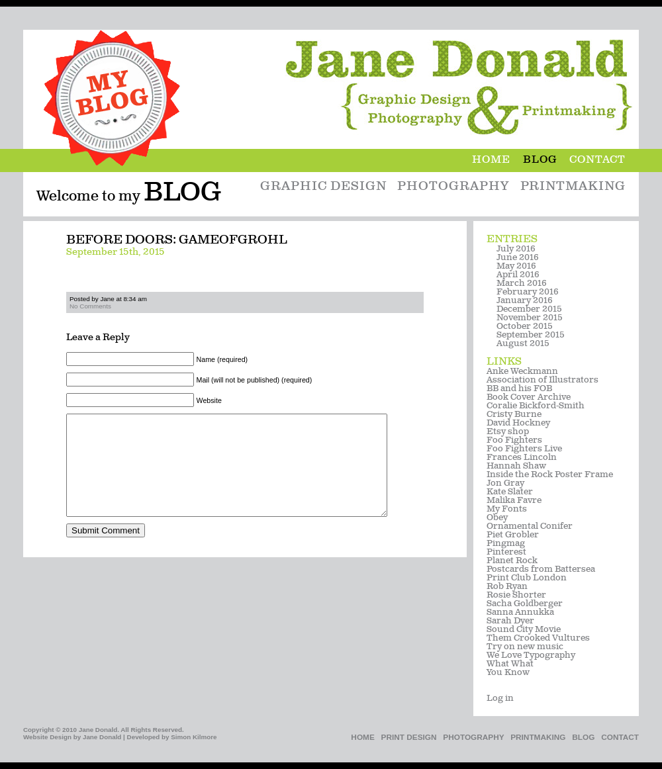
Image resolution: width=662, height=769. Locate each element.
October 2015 (524, 326)
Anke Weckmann (522, 371)
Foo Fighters (514, 440)
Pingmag (506, 543)
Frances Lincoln (522, 457)
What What (510, 664)
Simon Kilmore (193, 737)
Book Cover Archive (529, 397)
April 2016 (518, 275)
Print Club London (527, 578)
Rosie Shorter (516, 595)
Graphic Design (323, 187)
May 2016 (516, 266)
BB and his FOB (519, 388)
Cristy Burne (514, 414)
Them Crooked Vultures (538, 638)
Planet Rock (512, 561)
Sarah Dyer (510, 621)
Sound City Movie (524, 629)
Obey (497, 518)
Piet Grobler (513, 535)
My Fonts (507, 509)
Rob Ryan (507, 586)
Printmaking (573, 187)
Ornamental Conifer (530, 526)
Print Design (409, 737)
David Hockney (518, 423)
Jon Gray (505, 483)
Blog (546, 160)
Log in (500, 698)
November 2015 (529, 318)
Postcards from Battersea (541, 569)
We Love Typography (531, 655)
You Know (508, 672)
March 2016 (521, 283)
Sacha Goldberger (525, 604)
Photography (452, 187)
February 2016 (527, 292)
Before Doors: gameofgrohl (176, 240)
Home (497, 160)
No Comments (90, 306)
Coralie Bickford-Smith (536, 406)
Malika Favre (514, 500)
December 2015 (529, 309)
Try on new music (525, 647)
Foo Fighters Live (524, 449)
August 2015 (522, 343)
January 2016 (524, 300)
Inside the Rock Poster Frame (550, 475)
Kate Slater (510, 492)
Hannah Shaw (516, 466)
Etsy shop (508, 432)
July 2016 (516, 249)
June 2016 (517, 257)
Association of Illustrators (542, 380)
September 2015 (530, 335)
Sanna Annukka (520, 612)
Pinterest (506, 552)
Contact (597, 160)
